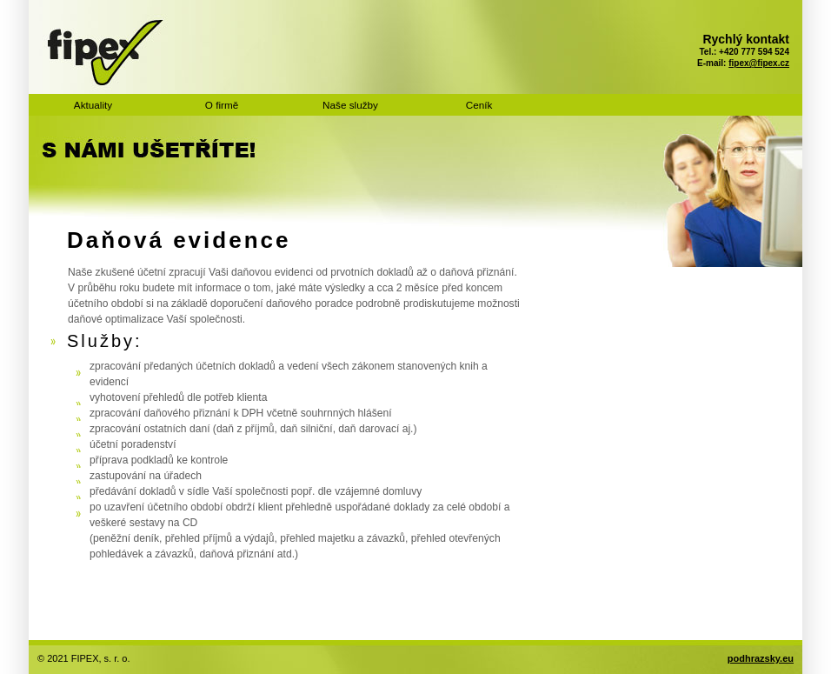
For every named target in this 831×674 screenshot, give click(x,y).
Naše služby (350, 104)
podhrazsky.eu (761, 658)
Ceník (479, 104)
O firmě (221, 104)
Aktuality (93, 104)
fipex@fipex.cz (758, 63)
